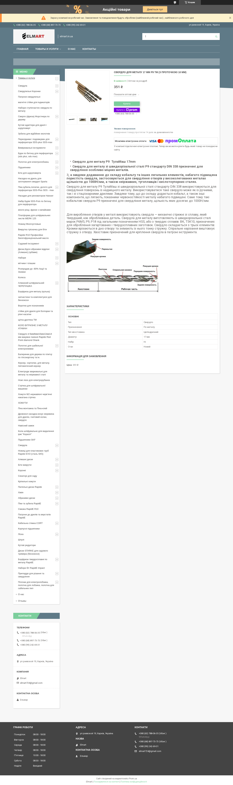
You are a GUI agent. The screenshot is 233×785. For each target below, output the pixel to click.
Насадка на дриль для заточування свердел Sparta (32, 180)
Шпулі (21, 539)
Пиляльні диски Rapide (30, 487)
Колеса (21, 277)
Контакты (89, 49)
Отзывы (22, 601)
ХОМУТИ (23, 403)
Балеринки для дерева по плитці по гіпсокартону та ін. (35, 356)
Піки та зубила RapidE (29, 503)
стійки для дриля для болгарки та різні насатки (35, 313)
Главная (22, 49)
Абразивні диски (26, 498)
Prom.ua (133, 778)
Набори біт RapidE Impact (31, 568)
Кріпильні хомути (27, 481)
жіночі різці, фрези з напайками (34, 210)
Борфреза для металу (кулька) (34, 291)
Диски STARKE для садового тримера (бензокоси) (33, 552)
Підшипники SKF (26, 439)
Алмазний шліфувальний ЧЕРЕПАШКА (31, 284)
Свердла (22, 85)
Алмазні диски (25, 459)
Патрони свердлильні (29, 96)
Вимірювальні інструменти (31, 147)
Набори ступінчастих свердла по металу (35, 109)
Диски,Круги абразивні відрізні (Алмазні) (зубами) (33, 251)
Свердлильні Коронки (29, 91)
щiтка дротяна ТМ (27, 319)
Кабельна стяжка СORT (30, 523)
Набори (22, 257)
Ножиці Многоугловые (29, 224)
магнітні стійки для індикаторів (34, 102)
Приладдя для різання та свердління (31, 575)
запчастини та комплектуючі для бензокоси (35, 298)
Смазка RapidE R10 (28, 509)
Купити (126, 103)
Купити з (126, 110)
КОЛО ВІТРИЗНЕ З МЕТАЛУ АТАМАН (33, 327)
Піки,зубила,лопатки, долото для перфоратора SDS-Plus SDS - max (36, 188)
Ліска (20, 534)
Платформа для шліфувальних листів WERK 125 (34, 217)
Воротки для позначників (31, 305)
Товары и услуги (47, 49)
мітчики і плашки (26, 263)
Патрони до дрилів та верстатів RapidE (34, 516)
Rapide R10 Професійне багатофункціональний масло (33, 236)
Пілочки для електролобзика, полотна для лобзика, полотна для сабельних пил (36, 585)
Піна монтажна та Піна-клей (32, 408)
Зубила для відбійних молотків (34, 133)
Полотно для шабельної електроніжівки (30, 347)
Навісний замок (26, 425)
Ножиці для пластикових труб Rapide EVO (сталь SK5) (33, 452)
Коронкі (22, 470)
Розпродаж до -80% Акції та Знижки (32, 270)
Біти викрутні (24, 465)
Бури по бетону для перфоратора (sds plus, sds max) (35, 155)
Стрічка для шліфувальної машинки (31, 387)
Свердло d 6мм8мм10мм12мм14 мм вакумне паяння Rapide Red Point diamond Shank (35, 337)
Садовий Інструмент (28, 243)
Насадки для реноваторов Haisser (35, 195)
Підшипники (24, 167)
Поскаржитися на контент (106, 782)
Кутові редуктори (27, 545)
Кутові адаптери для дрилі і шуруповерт (32, 126)
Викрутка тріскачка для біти (32, 229)
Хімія (20, 492)
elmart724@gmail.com (31, 683)
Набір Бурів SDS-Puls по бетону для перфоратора (34, 203)
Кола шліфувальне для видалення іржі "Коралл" (36, 432)
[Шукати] (216, 36)
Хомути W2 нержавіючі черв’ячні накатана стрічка (35, 396)
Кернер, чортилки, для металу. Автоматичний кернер (34, 364)
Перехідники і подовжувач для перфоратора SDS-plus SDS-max (35, 141)
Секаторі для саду (27, 476)
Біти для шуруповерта (29, 173)
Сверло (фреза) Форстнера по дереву (34, 118)
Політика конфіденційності (134, 782)
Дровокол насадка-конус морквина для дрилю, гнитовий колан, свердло (36, 417)
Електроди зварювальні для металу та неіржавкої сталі (32, 373)
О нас (72, 49)
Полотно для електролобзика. (33, 162)
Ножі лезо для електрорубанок (34, 380)
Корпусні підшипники (29, 528)
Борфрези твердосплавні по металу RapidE (32, 561)
